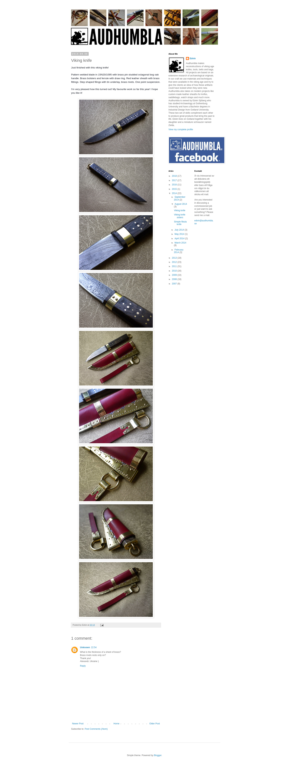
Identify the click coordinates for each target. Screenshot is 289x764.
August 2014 (181, 204)
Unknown (85, 647)
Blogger (157, 755)
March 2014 (180, 242)
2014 (174, 193)
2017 (174, 180)
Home (116, 723)
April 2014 (180, 238)
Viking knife (179, 210)
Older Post (154, 723)
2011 (174, 266)
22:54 (94, 647)
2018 (174, 176)
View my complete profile (180, 129)
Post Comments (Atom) (96, 729)
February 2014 (178, 251)
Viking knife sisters (179, 216)
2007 (174, 283)
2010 (174, 270)
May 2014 (180, 234)
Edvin (193, 58)
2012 (174, 262)
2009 (174, 275)
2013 (174, 258)
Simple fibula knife (180, 223)
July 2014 (180, 230)
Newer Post (77, 723)
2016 (174, 184)
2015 (174, 189)
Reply (83, 666)
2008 (174, 279)
